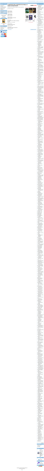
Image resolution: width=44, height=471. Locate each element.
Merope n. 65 (39, 418)
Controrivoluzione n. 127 (40, 24)
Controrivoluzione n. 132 (40, 314)
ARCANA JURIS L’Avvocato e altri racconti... (40, 61)
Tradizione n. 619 (40, 210)
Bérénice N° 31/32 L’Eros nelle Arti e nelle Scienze (40, 218)
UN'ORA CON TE (40, 145)
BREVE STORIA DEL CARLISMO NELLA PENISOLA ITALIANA (40, 142)
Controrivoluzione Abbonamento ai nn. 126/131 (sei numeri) (40, 268)
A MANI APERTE (40, 376)
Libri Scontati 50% (3, 7)
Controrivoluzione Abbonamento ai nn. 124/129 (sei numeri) (40, 264)
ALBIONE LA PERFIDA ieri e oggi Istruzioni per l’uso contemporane (40, 171)
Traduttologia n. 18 (40, 285)
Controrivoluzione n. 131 (40, 19)
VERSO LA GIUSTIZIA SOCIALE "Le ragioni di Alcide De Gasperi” (40, 272)
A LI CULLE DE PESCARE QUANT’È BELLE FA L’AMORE (40, 65)
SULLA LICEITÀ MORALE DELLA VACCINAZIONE (40, 434)
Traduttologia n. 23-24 (40, 254)
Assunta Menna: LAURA (40, 7)
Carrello (38, 4)
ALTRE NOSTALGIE (40, 229)
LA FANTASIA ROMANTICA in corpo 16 (40, 258)
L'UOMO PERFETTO (40, 29)
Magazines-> (2, 8)
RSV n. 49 (39, 352)
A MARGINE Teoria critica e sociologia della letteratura (40, 17)
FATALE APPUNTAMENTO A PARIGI (40, 337)
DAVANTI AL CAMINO (40, 111)
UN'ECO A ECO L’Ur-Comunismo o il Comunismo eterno (40, 152)
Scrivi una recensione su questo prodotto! (41, 463)
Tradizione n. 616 (40, 211)
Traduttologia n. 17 (40, 113)
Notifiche (38, 448)
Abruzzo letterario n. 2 (40, 309)
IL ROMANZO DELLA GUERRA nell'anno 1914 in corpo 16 (40, 225)
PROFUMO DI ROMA (40, 118)
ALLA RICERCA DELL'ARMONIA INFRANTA (40, 42)
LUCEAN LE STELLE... (40, 149)
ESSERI (39, 191)
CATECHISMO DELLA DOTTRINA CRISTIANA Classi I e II (40, 63)
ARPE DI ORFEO (40, 245)
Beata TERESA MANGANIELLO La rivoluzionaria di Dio (40, 21)
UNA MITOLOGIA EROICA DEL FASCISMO (40, 157)
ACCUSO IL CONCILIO (40, 8)
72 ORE (39, 110)
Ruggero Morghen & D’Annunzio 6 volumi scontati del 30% (40, 355)
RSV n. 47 (39, 348)
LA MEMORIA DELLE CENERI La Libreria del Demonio (40, 384)
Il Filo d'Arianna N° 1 (40, 315)
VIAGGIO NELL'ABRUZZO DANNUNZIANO (40, 144)
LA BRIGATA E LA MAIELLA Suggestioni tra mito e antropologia (40, 305)
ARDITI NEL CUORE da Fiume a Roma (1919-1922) (40, 67)
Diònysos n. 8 (39, 48)
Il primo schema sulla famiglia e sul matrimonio (40, 276)
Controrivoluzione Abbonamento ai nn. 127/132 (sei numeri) (40, 289)
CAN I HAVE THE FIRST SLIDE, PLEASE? (40, 412)
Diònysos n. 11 (39, 277)
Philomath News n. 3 (40, 227)
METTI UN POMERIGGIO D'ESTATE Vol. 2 (40, 311)
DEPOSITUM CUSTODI (40, 117)
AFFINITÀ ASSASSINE (40, 95)
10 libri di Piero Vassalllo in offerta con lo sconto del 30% (40, 83)
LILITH (39, 55)
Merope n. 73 (39, 420)
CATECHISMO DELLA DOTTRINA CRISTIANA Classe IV (40, 92)
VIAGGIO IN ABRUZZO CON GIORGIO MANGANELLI (40, 89)
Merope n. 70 (39, 166)
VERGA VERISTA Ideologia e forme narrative (40, 148)
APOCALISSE (39, 214)
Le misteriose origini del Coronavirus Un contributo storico (40, 256)
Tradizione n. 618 (40, 207)
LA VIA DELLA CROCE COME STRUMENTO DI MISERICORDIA (40, 199)
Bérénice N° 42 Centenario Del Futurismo (39, 33)
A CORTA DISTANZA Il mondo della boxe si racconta (40, 102)
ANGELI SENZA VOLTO (40, 86)
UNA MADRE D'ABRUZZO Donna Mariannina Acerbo (40, 193)
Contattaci (2, 29)
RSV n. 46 (39, 349)
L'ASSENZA (39, 13)
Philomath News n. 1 (40, 226)
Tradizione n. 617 (40, 212)
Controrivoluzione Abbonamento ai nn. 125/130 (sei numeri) (40, 292)
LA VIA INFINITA (40, 377)
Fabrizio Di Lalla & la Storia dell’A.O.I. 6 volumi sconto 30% (40, 54)
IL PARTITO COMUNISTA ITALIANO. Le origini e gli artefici (40, 424)
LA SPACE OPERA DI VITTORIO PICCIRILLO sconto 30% (40, 346)
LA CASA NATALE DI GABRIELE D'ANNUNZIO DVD (40, 409)
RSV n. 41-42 (39, 77)
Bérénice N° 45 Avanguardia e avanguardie (39, 324)
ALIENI (39, 10)
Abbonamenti (2, 5)
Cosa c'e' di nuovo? (2, 18)
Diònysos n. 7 (39, 50)
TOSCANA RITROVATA (3, 23)
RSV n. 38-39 (39, 79)
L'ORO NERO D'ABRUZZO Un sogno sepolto (40, 321)
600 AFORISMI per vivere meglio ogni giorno (40, 414)
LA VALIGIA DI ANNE (40, 265)
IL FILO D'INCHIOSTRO (40, 329)
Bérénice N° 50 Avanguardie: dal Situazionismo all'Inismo (40, 437)
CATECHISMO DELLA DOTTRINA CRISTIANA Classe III (40, 70)
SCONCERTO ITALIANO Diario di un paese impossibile (40, 209)
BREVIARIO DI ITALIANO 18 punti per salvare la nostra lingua (40, 335)
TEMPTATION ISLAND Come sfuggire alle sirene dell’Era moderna (40, 366)
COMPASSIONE (40, 403)
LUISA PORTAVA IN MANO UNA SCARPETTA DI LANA (40, 294)
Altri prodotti (38, 446)
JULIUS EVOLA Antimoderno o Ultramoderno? (40, 162)
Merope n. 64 (39, 73)
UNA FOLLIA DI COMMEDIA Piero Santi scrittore (40, 196)
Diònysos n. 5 (39, 11)
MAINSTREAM (39, 213)
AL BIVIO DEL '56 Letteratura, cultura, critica (40, 231)
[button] (32, 1)
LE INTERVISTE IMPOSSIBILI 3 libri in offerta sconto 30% (40, 351)
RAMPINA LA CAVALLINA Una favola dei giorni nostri (40, 439)
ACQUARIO (39, 97)
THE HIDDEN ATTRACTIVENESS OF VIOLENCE (40, 416)
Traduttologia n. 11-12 (40, 30)
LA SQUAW (39, 146)
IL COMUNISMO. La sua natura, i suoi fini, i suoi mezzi (40, 422)
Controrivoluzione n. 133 (40, 80)
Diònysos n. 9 (39, 440)
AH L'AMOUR (39, 417)
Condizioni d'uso (2, 28)
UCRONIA (39, 330)
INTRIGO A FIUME (40, 406)
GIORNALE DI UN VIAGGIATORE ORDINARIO (40, 6)
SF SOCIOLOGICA (40, 215)
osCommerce (23, 468)
